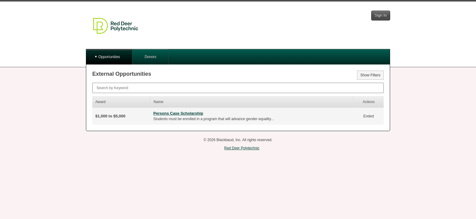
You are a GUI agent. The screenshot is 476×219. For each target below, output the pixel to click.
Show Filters (370, 75)
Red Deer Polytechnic (241, 148)
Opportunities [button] (109, 57)
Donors (150, 57)
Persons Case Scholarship (178, 113)
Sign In (381, 15)
